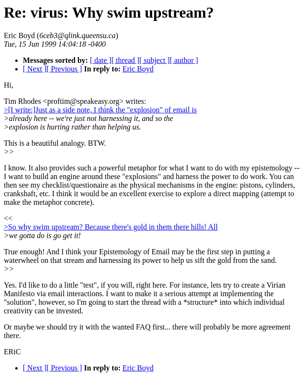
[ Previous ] (64, 69)
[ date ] (100, 60)
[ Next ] (35, 69)
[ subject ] (154, 60)
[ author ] (184, 60)
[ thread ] (125, 60)
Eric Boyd (137, 69)
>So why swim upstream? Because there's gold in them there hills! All (111, 227)
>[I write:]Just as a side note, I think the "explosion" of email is (100, 110)
